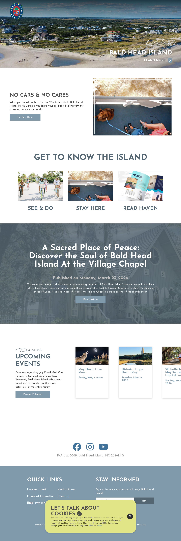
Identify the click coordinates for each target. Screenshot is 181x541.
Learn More (158, 60)
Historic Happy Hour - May (132, 371)
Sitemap (63, 496)
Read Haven (140, 208)
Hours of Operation (41, 496)
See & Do (40, 208)
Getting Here (25, 117)
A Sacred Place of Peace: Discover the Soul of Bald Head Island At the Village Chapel (90, 256)
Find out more (95, 526)
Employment (36, 502)
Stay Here (90, 208)
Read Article (90, 299)
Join (144, 501)
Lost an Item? (36, 489)
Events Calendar (32, 394)
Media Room (67, 489)
